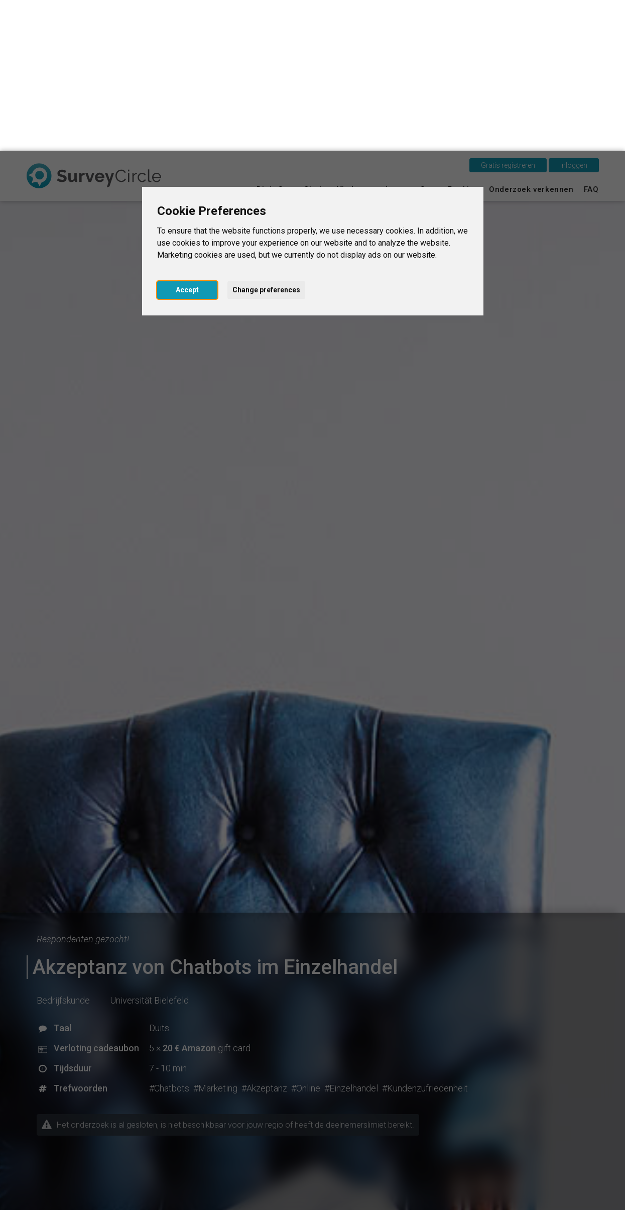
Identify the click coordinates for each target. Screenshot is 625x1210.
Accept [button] (187, 139)
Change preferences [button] (266, 139)
